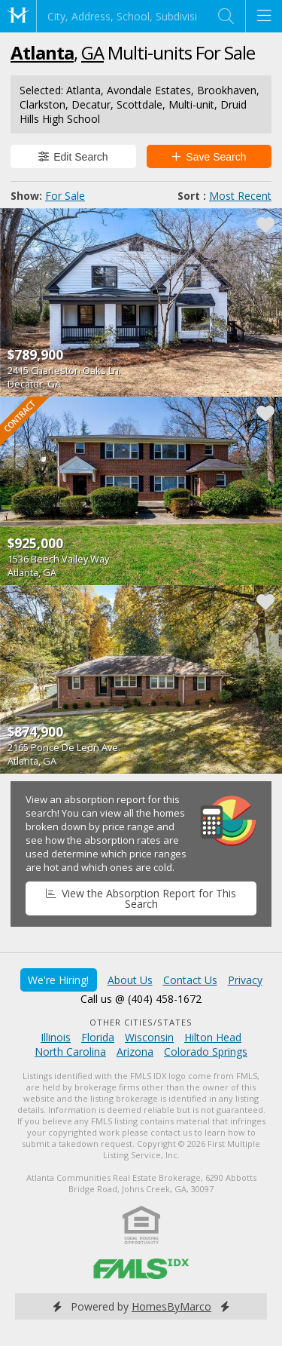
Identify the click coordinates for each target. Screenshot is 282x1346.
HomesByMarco (171, 1306)
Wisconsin (149, 1037)
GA (92, 52)
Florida (97, 1037)
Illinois (56, 1037)
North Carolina (70, 1051)
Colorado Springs (205, 1051)
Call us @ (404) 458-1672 (141, 999)
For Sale (65, 196)
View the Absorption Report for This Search (140, 898)
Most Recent (240, 196)
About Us (130, 980)
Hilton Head (212, 1037)
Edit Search (73, 157)
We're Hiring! (58, 980)
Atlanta (42, 52)
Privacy (245, 980)
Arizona (135, 1051)
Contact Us (190, 980)
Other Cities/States (141, 1022)
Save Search (209, 157)
